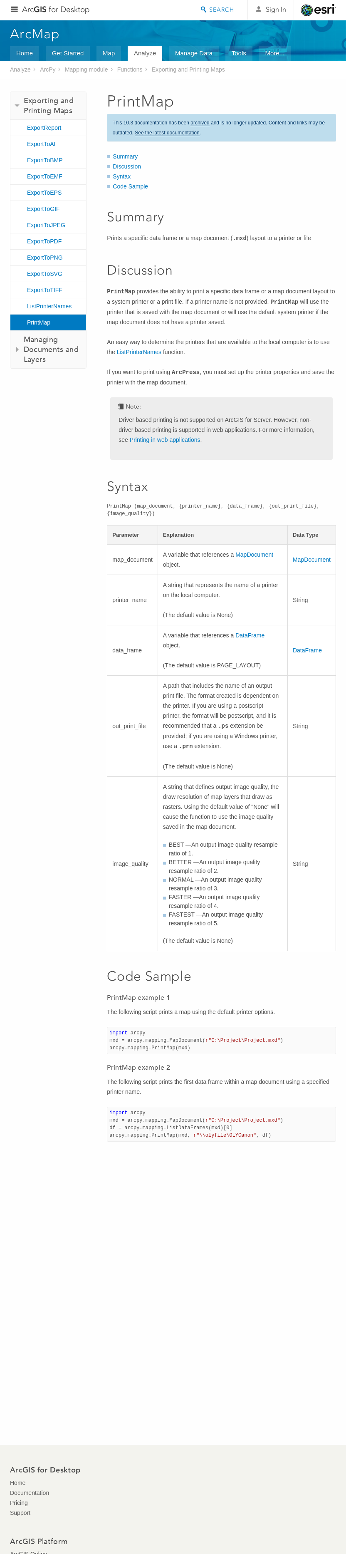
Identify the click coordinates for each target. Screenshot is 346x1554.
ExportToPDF (44, 241)
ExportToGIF (43, 209)
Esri (318, 10)
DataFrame (249, 635)
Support (20, 1512)
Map (109, 53)
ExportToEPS (44, 192)
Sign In (276, 9)
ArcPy (47, 69)
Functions (130, 69)
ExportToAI (41, 144)
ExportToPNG (45, 257)
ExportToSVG (44, 273)
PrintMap (38, 322)
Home (24, 53)
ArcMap (35, 34)
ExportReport (44, 127)
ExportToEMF (44, 176)
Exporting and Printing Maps (188, 69)
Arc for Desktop (56, 9)
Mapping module (86, 69)
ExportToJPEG (46, 225)
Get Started (68, 53)
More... (274, 53)
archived (199, 123)
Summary (125, 156)
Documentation (29, 1493)
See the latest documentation (167, 133)
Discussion (127, 166)
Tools (239, 53)
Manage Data (194, 53)
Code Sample (130, 186)
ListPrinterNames (49, 306)
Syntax (122, 176)
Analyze (145, 53)
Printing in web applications (165, 439)
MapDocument (254, 554)
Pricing (19, 1502)
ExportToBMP (45, 160)
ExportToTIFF (44, 290)
